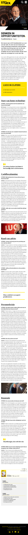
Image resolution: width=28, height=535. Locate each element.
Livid (12, 529)
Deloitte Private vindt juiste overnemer (11, 497)
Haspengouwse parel (8, 489)
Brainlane (19, 529)
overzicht (23, 470)
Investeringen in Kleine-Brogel (10, 485)
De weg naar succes (8, 488)
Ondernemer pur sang (8, 484)
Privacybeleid (10, 527)
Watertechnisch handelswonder (10, 487)
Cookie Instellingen (16, 527)
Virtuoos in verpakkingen (9, 500)
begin (24, 468)
